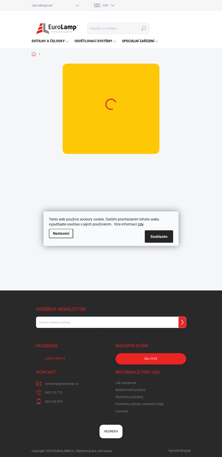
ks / (150, 359)
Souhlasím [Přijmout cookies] (159, 236)
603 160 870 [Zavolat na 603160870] (54, 401)
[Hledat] (118, 28)
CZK (105, 5)
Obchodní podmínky (129, 397)
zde (140, 224)
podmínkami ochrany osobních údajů (96, 334)
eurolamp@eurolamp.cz (62, 383)
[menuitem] (51, 41)
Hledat (143, 28)
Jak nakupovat (42, 5)
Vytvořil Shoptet (179, 450)
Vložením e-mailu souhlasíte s (77, 334)
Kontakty (122, 411)
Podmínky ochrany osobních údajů (140, 404)
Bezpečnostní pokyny (130, 390)
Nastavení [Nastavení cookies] (61, 233)
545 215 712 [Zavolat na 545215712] (54, 392)
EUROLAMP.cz (55, 358)
